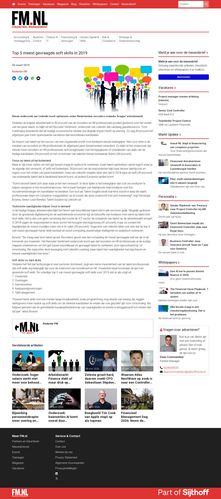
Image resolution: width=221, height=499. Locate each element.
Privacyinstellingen (66, 468)
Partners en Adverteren (25, 441)
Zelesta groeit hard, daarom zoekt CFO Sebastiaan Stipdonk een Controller (100, 378)
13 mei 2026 (56, 368)
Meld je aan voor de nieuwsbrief (182, 52)
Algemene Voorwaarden (69, 462)
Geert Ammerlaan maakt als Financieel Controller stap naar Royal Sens (188, 227)
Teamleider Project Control (174, 120)
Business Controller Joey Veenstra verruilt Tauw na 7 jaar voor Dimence (189, 245)
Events (22, 4)
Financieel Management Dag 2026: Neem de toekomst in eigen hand (134, 417)
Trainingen (34, 4)
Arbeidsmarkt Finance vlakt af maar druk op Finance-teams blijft (63, 378)
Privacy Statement (66, 457)
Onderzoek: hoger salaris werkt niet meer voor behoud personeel (25, 378)
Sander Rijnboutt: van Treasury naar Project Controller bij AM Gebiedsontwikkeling (188, 209)
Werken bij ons (63, 452)
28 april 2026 (56, 406)
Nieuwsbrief (128, 4)
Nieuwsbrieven (20, 446)
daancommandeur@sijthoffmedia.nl (184, 371)
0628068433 (170, 367)
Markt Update (168, 134)
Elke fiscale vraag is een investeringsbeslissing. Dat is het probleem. (187, 310)
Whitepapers (100, 4)
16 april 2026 (129, 406)
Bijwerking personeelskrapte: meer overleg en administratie (25, 417)
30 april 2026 (20, 406)
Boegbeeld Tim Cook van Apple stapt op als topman (100, 417)
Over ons (60, 446)
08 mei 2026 (92, 368)
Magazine (63, 4)
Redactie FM (19, 71)
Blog (74, 4)
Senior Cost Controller (171, 110)
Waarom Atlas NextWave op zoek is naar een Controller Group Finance (136, 378)
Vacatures (48, 4)
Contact (114, 4)
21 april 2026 (92, 406)
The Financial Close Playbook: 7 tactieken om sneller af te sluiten (189, 293)
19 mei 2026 (19, 368)
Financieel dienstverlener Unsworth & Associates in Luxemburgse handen (185, 165)
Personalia (166, 197)
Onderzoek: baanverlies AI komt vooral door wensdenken (63, 417)
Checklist (84, 4)
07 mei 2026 (128, 368)
